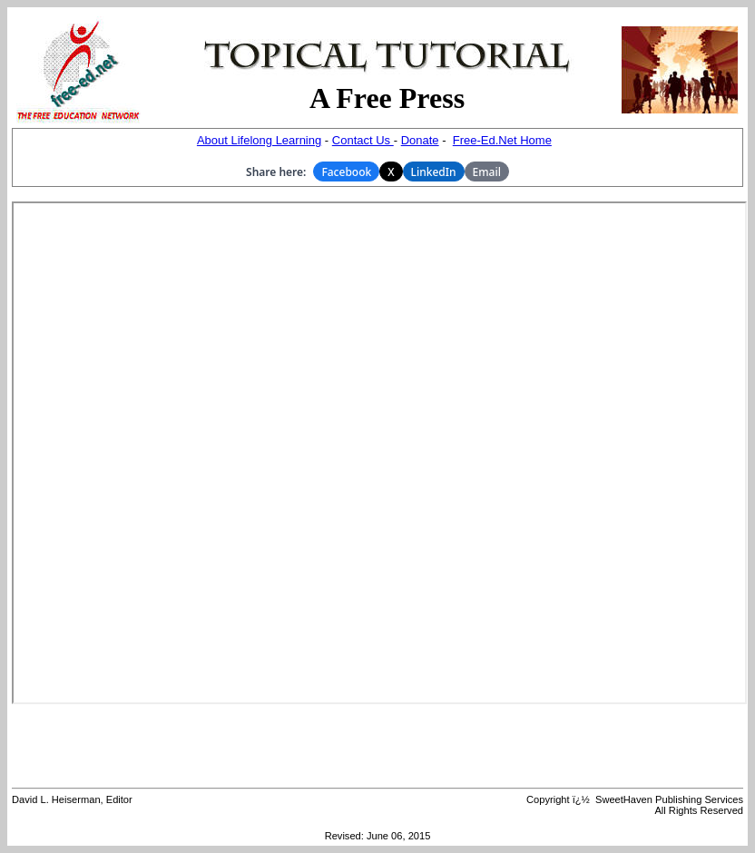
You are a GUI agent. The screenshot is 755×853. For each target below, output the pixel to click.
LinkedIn (433, 172)
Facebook (346, 172)
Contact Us (363, 140)
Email (487, 172)
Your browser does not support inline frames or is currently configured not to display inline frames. (379, 452)
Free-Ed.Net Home (502, 140)
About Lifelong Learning (259, 140)
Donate (420, 140)
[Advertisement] (377, 746)
